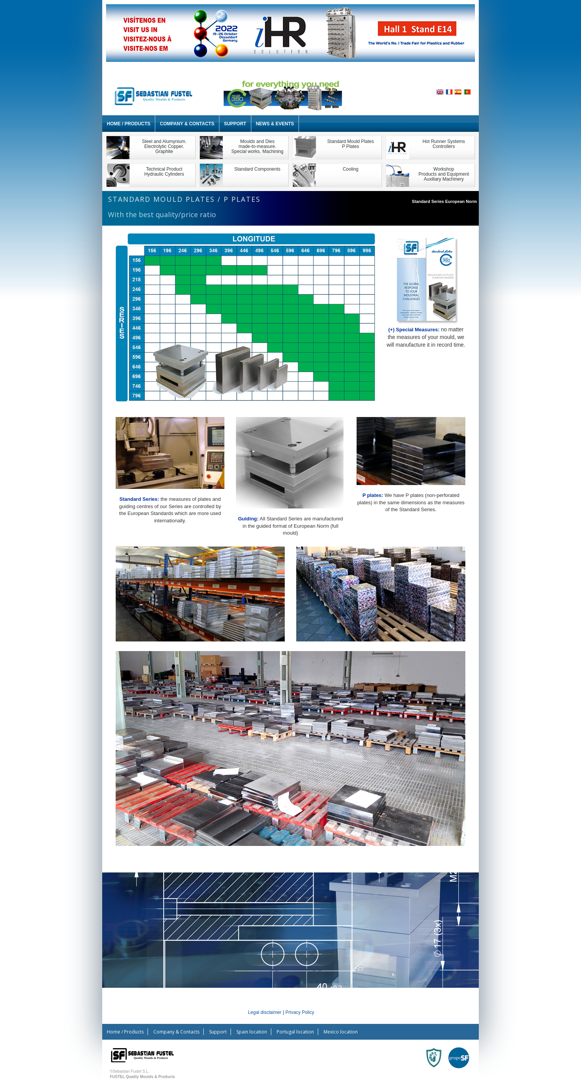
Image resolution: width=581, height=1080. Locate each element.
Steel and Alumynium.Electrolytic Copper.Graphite (164, 146)
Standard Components (257, 169)
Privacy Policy (300, 1012)
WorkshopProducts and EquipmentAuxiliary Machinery (443, 174)
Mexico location (341, 1031)
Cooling (351, 169)
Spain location (251, 1031)
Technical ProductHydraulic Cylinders (164, 171)
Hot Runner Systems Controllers (443, 144)
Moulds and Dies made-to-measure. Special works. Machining (257, 146)
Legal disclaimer (264, 1012)
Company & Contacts (187, 123)
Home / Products (128, 123)
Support (235, 123)
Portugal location (295, 1031)
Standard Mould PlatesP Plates (350, 144)
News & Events (275, 123)
